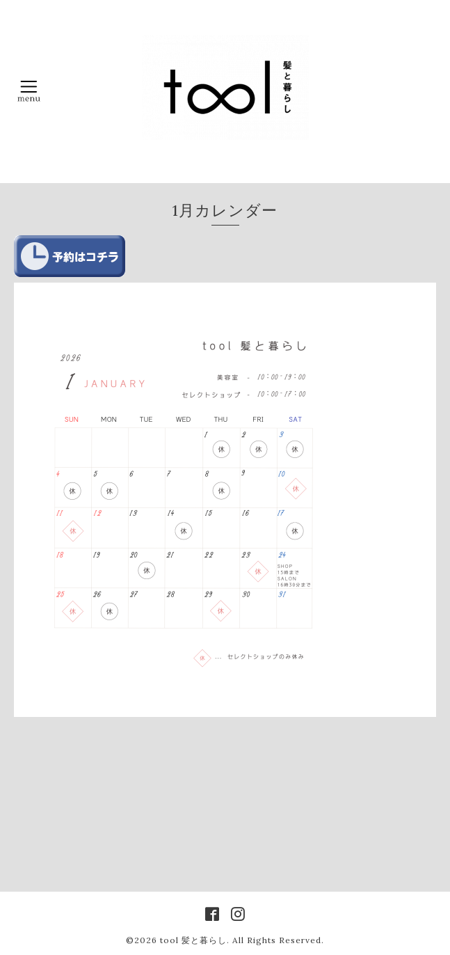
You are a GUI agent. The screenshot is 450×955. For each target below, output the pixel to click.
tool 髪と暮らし (193, 940)
